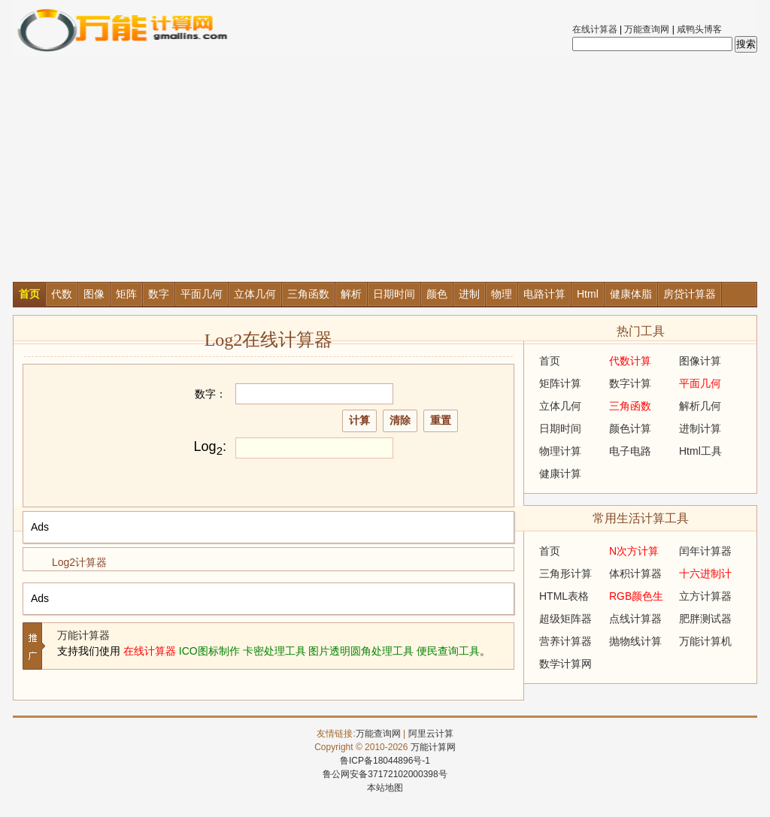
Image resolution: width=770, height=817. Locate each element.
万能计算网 (433, 747)
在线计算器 (594, 29)
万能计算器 (83, 635)
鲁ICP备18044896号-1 (385, 760)
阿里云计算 (430, 733)
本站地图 (385, 787)
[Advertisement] (385, 169)
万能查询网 (646, 29)
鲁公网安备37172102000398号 (385, 774)
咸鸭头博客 (699, 29)
